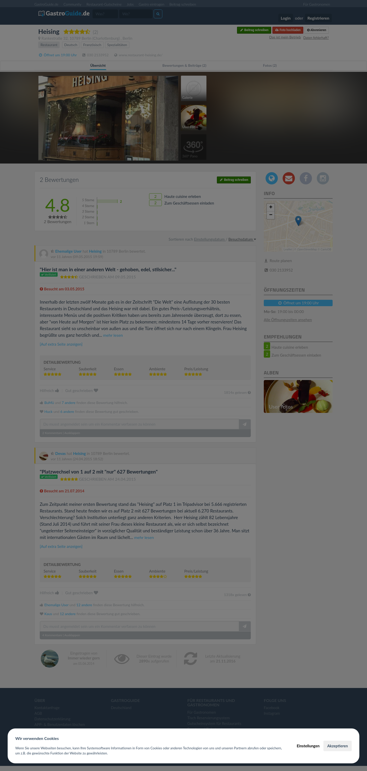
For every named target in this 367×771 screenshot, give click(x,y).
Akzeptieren (337, 745)
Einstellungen (308, 745)
